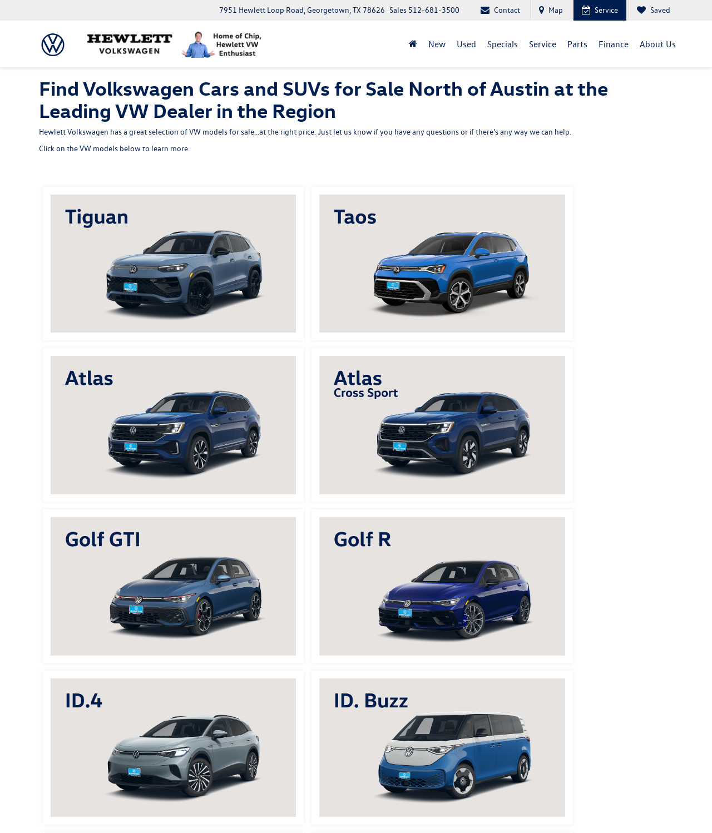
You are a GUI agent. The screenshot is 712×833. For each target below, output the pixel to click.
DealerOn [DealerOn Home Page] (180, 796)
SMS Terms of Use (278, 796)
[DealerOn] (67, 796)
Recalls (601, 796)
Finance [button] (614, 43)
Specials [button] (502, 43)
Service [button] (542, 43)
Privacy (237, 796)
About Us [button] (658, 43)
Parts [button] (577, 43)
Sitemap (210, 796)
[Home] (413, 44)
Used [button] (466, 43)
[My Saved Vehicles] (653, 10)
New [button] (437, 43)
